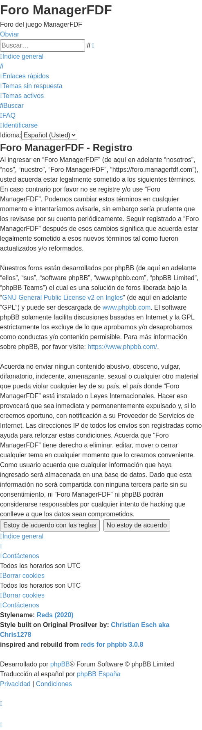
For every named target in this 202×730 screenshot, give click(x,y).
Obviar (9, 34)
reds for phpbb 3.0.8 (112, 644)
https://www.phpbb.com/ (122, 346)
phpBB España (99, 674)
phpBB (60, 664)
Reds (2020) (55, 614)
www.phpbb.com (126, 307)
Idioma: (10, 135)
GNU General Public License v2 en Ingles (62, 297)
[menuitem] (1, 66)
